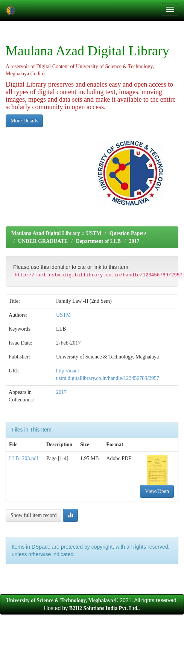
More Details (24, 121)
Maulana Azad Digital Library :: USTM (56, 233)
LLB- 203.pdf (23, 458)
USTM (63, 315)
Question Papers (127, 233)
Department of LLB (98, 241)
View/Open (157, 491)
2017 (134, 241)
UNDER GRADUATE (43, 241)
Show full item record (33, 515)
